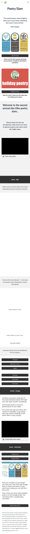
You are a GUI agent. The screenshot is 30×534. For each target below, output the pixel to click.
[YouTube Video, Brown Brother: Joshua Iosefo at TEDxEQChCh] (15, 324)
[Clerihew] (15, 360)
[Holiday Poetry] (15, 92)
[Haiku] (15, 368)
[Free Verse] (15, 384)
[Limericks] (15, 379)
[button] (2, 2)
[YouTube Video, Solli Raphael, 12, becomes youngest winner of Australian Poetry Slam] (15, 203)
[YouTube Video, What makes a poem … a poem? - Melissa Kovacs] (15, 167)
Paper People (16, 415)
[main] (15, 8)
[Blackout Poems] (15, 364)
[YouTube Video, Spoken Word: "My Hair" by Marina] (15, 245)
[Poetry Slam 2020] (15, 505)
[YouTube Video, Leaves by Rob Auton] (15, 224)
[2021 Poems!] (15, 56)
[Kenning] (15, 375)
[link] (15, 148)
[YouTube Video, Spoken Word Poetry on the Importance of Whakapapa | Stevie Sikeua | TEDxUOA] (15, 299)
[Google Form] (15, 454)
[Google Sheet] (15, 459)
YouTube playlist (15, 343)
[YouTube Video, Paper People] (15, 265)
